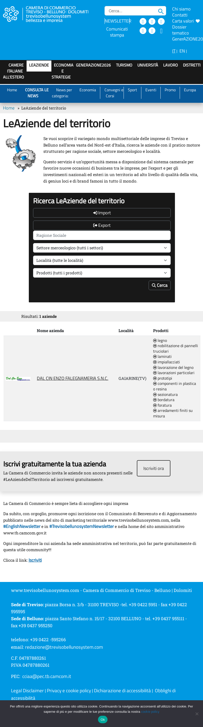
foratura (162, 405)
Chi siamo (181, 9)
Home (12, 90)
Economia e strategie (62, 71)
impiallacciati (166, 362)
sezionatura (165, 394)
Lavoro (170, 65)
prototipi (162, 378)
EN (182, 51)
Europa (190, 90)
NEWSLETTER (118, 21)
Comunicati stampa (117, 32)
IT (173, 51)
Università (147, 65)
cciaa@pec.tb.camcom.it (46, 676)
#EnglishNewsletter (21, 526)
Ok (102, 719)
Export (102, 225)
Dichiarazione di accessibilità (122, 690)
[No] (196, 713)
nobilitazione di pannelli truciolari (175, 348)
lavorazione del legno (173, 367)
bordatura (163, 400)
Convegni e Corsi (114, 93)
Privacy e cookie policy (69, 690)
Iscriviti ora (153, 468)
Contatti (179, 15)
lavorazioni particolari (173, 373)
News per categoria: (62, 93)
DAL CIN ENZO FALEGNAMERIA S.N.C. (72, 378)
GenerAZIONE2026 (93, 65)
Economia (87, 90)
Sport (132, 90)
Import (102, 212)
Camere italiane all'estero (13, 71)
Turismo (124, 65)
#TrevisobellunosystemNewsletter (81, 526)
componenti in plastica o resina (174, 386)
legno (160, 340)
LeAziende (39, 65)
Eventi (150, 90)
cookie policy (150, 711)
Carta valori (186, 21)
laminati (162, 356)
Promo (170, 90)
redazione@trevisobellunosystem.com (64, 647)
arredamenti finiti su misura (173, 413)
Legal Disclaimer (27, 690)
